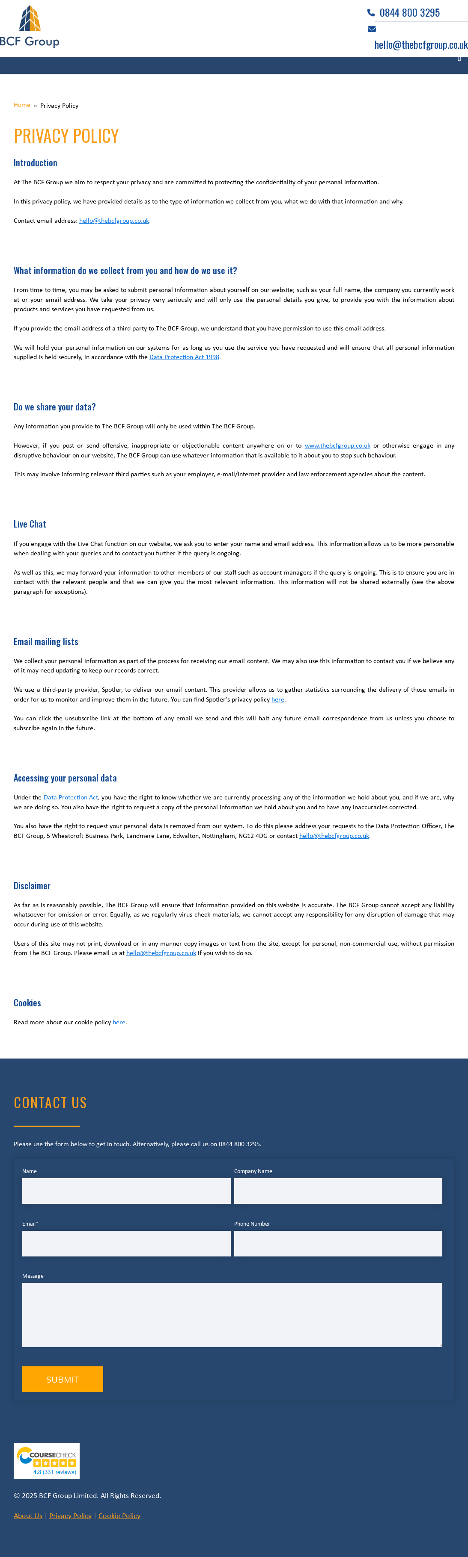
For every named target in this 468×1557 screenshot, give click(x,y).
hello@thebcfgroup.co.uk (114, 221)
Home (22, 105)
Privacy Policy (70, 1516)
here (277, 699)
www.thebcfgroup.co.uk (337, 445)
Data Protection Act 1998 (184, 357)
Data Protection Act (71, 797)
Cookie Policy (119, 1516)
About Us (28, 1516)
